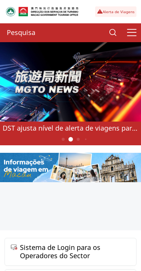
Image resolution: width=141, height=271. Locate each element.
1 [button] (63, 139)
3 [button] (78, 139)
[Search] (112, 32)
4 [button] (85, 139)
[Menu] (131, 32)
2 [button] (70, 139)
